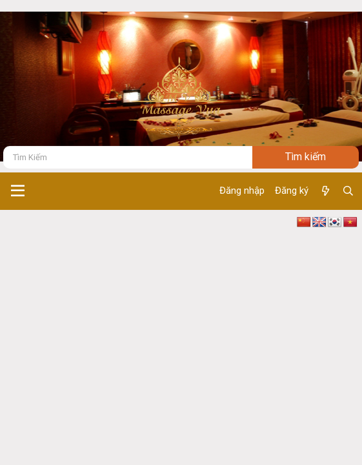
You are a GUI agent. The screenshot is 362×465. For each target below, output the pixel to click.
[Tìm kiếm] (127, 157)
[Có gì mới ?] (325, 191)
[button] (18, 191)
